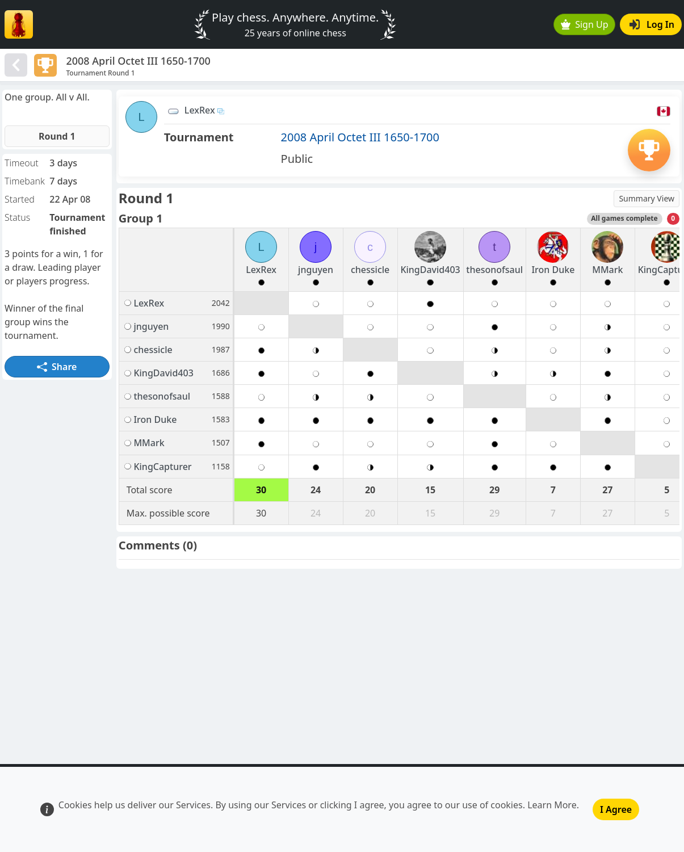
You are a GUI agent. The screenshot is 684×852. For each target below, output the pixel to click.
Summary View (646, 198)
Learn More (552, 805)
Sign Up (585, 24)
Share (57, 366)
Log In (652, 24)
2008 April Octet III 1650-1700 (360, 137)
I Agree (616, 809)
